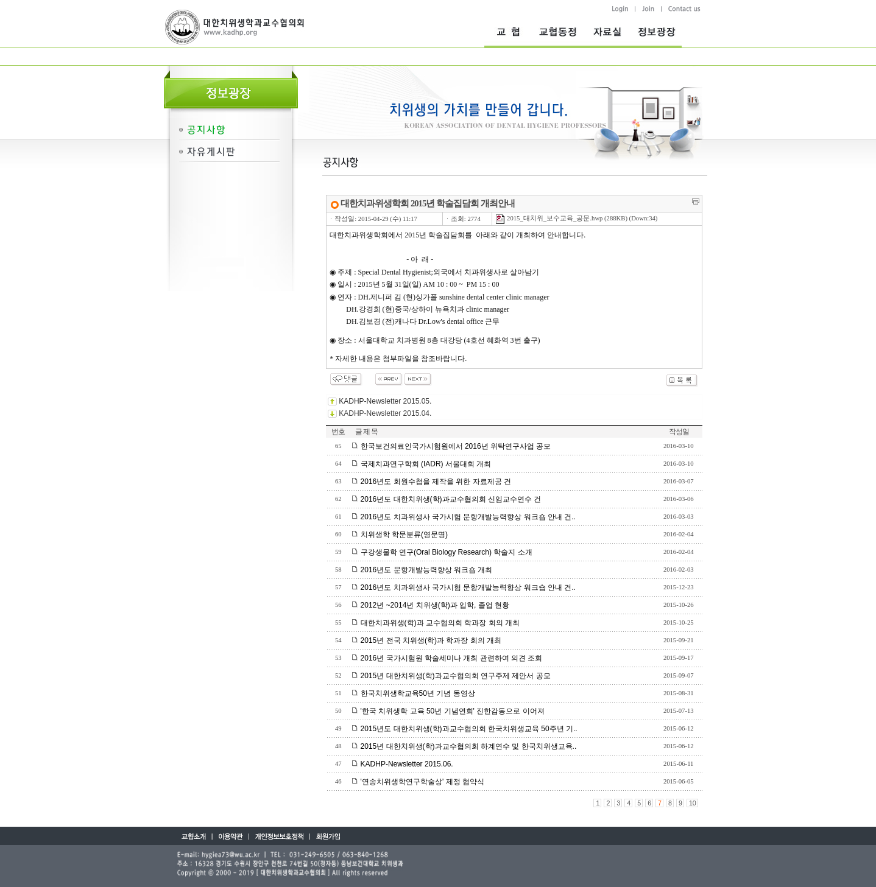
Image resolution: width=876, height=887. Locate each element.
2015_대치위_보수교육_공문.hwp (548, 218)
